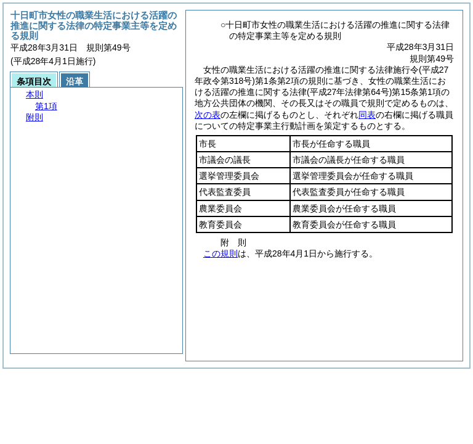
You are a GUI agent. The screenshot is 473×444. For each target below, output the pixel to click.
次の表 (207, 115)
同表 (367, 115)
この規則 (220, 253)
